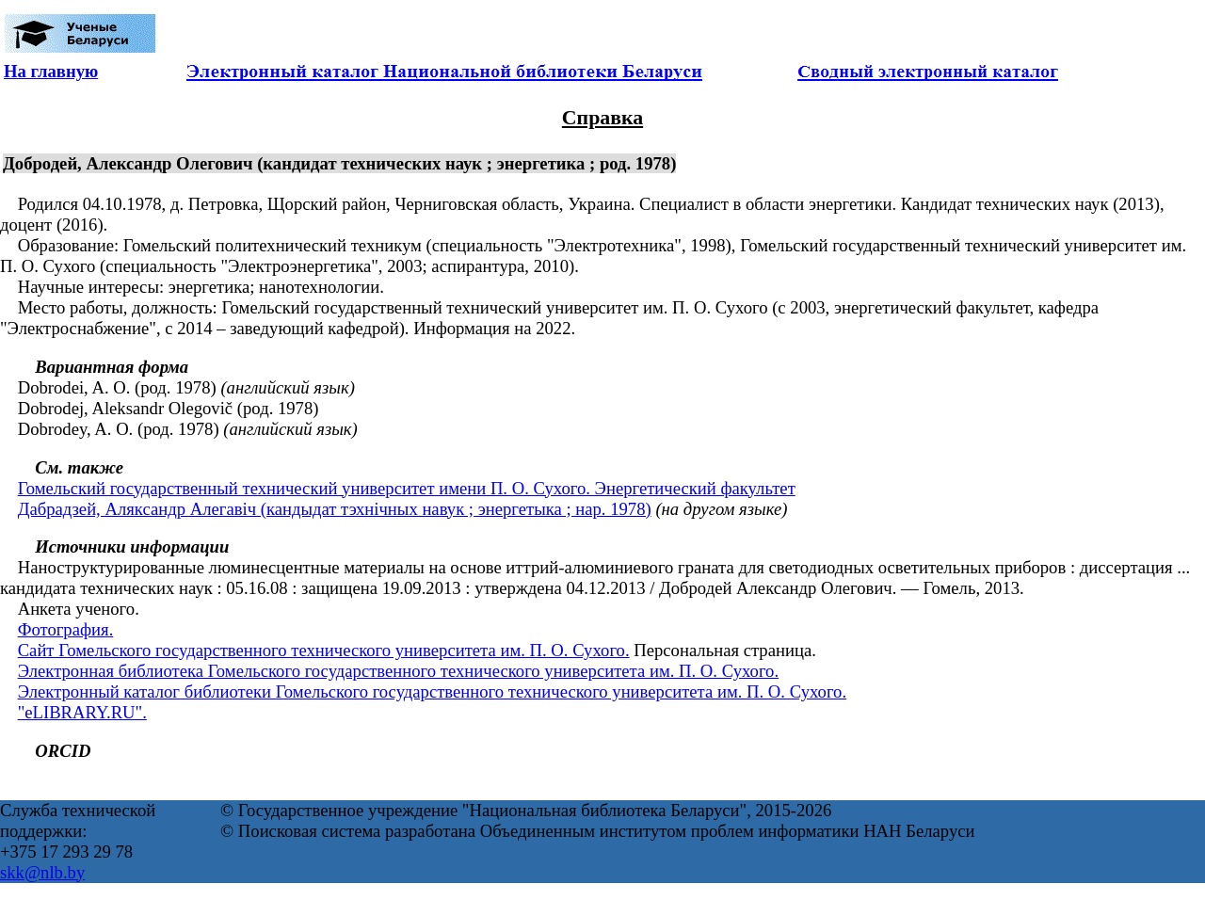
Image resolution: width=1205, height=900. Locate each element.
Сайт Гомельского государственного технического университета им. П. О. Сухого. (324, 650)
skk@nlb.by (42, 872)
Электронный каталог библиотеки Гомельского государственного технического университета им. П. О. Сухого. (432, 691)
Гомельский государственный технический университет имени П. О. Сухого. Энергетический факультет (406, 488)
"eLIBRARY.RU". (82, 712)
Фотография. (66, 629)
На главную (51, 71)
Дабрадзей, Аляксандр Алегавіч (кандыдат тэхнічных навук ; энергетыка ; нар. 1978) (334, 509)
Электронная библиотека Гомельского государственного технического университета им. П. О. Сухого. (398, 671)
